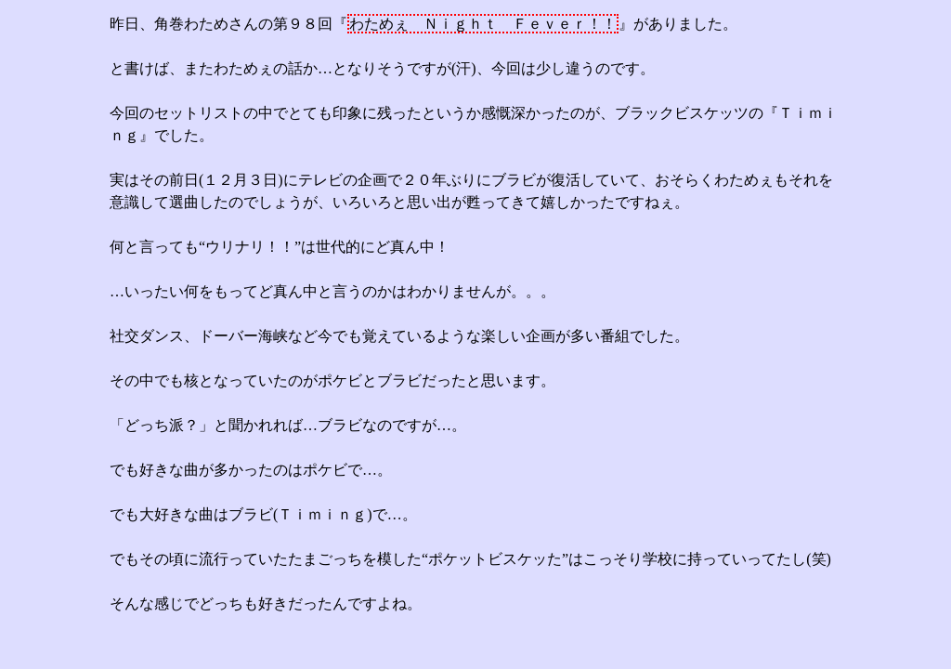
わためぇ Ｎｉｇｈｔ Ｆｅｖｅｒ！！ (483, 24)
